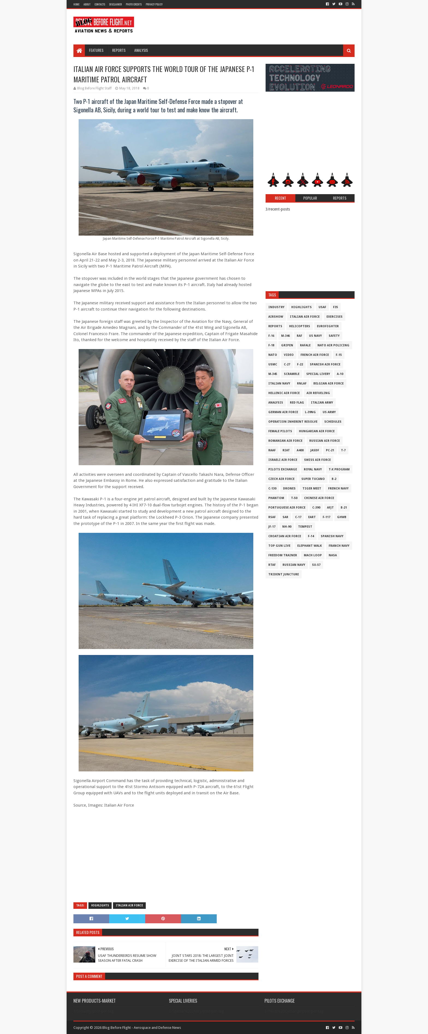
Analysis (141, 50)
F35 (335, 307)
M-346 (285, 336)
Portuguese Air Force (286, 507)
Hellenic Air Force (284, 393)
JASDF (314, 450)
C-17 (298, 517)
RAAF (272, 450)
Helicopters (299, 326)
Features (96, 50)
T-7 (343, 450)
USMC (272, 364)
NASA (333, 555)
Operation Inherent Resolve (292, 421)
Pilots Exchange (282, 469)
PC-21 (330, 450)
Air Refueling (318, 393)
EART (312, 517)
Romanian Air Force (285, 441)
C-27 (287, 364)
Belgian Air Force (328, 383)
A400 (300, 450)
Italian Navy (279, 383)
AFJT (330, 507)
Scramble (291, 374)
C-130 (272, 488)
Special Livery (318, 374)
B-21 (344, 507)
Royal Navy (313, 469)
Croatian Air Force (284, 536)
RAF (299, 336)
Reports (119, 50)
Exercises (334, 316)
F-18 (271, 345)
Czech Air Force (281, 479)
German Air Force (283, 412)
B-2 (334, 479)
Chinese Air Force (319, 498)
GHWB (341, 517)
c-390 (316, 507)
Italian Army (322, 402)
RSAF (272, 517)
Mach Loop (313, 555)
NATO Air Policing (333, 345)
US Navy (315, 336)
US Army (329, 412)
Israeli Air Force (282, 460)
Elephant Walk (309, 546)
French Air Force (315, 355)
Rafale (305, 345)
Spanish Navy (332, 536)
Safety (334, 336)
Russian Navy (294, 565)
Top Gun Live (279, 546)
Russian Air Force (324, 441)
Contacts (99, 4)
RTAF (272, 565)
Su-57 (316, 565)
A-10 (340, 374)
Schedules (332, 421)
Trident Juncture (283, 574)
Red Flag (297, 402)
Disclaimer (115, 4)
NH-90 (286, 526)
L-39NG (310, 412)
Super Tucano (313, 479)
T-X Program (339, 469)
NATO (272, 355)
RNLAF (302, 383)
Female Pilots (280, 431)
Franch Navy (339, 546)
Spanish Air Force (325, 364)
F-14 (311, 536)
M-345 (272, 374)
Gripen (287, 345)
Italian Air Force (129, 905)
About (87, 4)
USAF (322, 307)
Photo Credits (134, 4)
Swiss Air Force (317, 460)
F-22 (300, 364)
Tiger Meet (311, 488)
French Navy (338, 488)
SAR (285, 517)
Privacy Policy (154, 4)
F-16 (271, 336)
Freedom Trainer (282, 555)
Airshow (275, 316)
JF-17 (271, 526)
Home (76, 4)
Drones (289, 488)
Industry (276, 307)
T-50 (294, 498)
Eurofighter (328, 326)
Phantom (276, 498)
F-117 (326, 517)
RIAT (286, 450)
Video (289, 355)
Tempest (305, 526)
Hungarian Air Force (317, 431)
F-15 (339, 355)
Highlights (100, 905)
